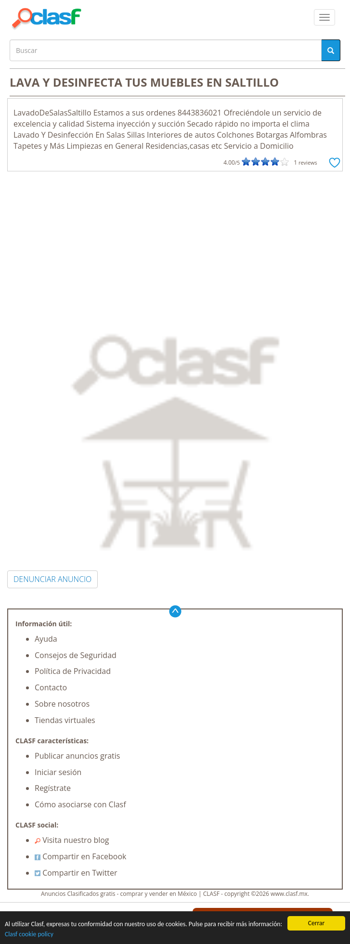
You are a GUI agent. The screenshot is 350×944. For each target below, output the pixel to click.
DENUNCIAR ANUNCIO (52, 579)
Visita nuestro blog (72, 840)
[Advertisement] (175, 243)
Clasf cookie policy (29, 935)
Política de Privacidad (73, 671)
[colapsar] (324, 17)
